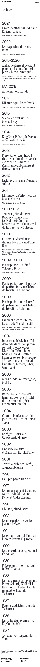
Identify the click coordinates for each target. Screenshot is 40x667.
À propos (10, 651)
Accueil (3, 651)
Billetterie (33, 651)
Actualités (25, 651)
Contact (4, 653)
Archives (18, 651)
